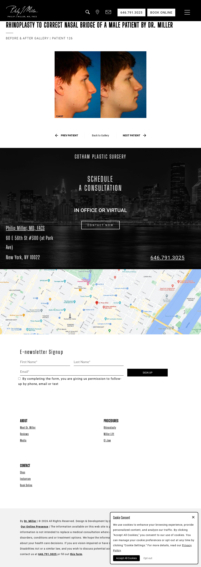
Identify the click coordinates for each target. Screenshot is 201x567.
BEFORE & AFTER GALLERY (27, 38)
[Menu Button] (186, 13)
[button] (87, 14)
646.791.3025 (167, 258)
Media (23, 440)
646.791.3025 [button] (131, 12)
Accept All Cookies (126, 558)
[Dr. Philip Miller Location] (33, 248)
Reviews (24, 434)
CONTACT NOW (100, 225)
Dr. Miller (30, 521)
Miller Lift (109, 434)
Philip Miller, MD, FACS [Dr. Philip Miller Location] (25, 228)
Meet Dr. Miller (28, 427)
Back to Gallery (100, 135)
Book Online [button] (161, 12)
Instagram (25, 478)
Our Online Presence (34, 526)
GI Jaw (107, 440)
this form (76, 554)
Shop (22, 472)
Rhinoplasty (110, 427)
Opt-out (147, 558)
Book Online (26, 485)
